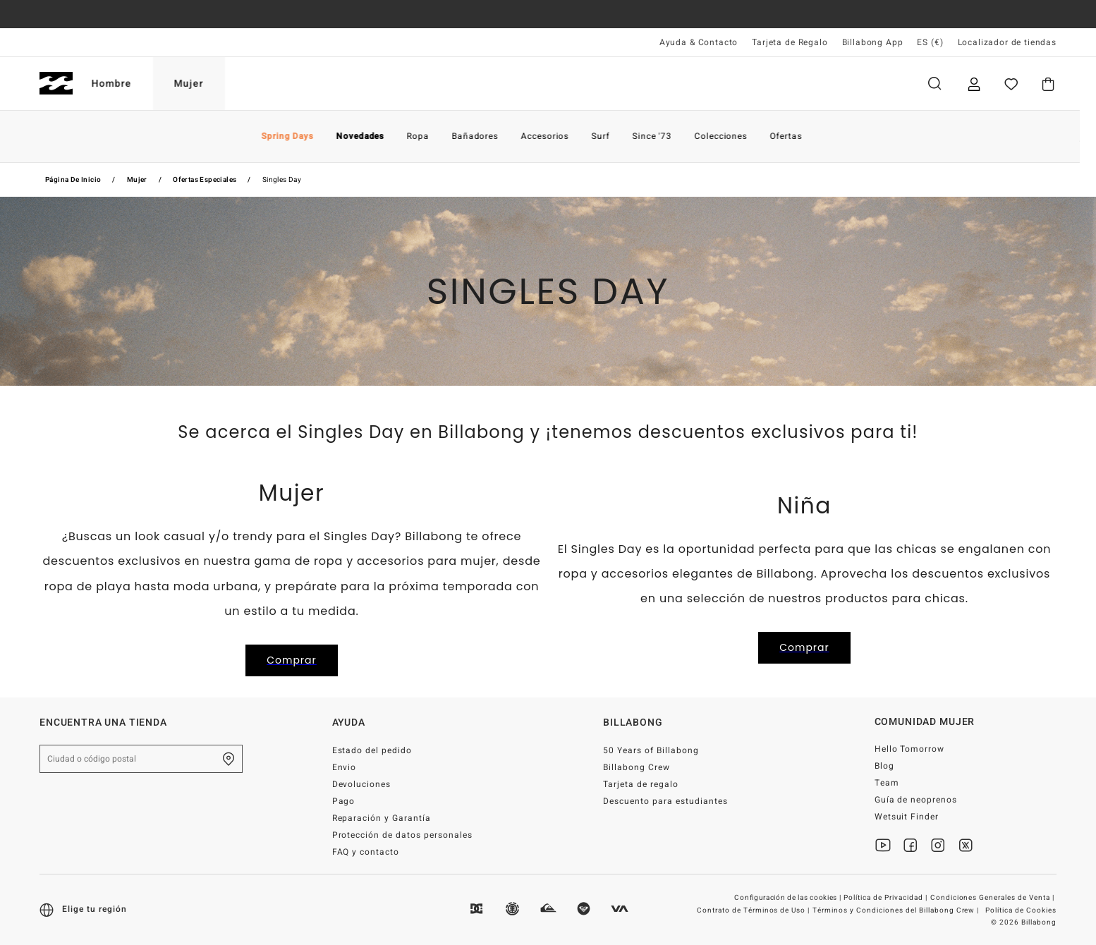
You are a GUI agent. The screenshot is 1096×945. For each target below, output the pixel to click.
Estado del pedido (372, 750)
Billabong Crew (636, 767)
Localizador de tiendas (1007, 42)
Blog (884, 766)
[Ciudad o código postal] (141, 759)
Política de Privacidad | (887, 898)
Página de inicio (73, 180)
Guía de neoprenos (916, 799)
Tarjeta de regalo (640, 784)
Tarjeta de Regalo (789, 42)
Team (887, 782)
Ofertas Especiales (204, 180)
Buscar (934, 83)
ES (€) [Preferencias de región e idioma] (930, 42)
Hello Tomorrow (910, 749)
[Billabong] (56, 83)
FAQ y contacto (366, 852)
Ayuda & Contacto (698, 42)
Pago (343, 801)
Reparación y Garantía (382, 818)
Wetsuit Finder (907, 816)
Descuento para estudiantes (665, 801)
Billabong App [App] (872, 42)
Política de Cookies (1021, 910)
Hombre (128, 83)
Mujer (205, 83)
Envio (344, 767)
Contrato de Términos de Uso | (754, 910)
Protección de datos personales (402, 835)
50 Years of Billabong (651, 750)
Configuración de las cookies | (788, 898)
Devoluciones (361, 784)
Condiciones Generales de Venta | (993, 898)
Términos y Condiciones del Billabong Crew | (896, 910)
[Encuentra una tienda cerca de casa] (228, 759)
